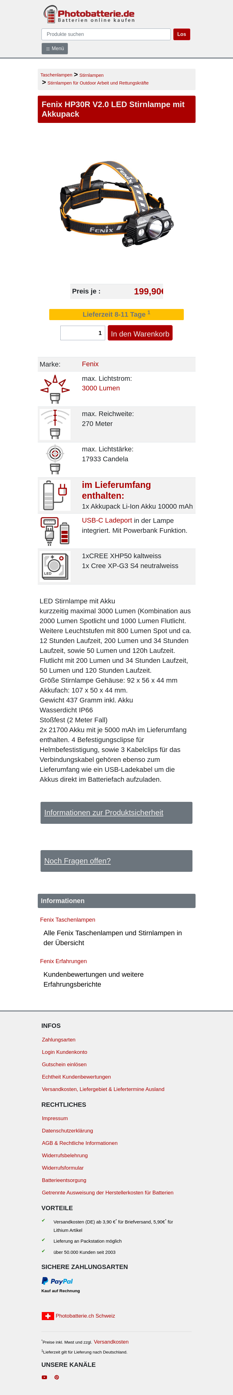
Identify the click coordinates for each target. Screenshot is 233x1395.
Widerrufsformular (63, 1168)
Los (181, 34)
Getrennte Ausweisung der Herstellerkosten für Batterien (107, 1193)
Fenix (90, 364)
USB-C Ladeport (107, 520)
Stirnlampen (92, 75)
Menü (54, 48)
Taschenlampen (56, 74)
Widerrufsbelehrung (65, 1155)
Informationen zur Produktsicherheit (103, 812)
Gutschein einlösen (64, 1064)
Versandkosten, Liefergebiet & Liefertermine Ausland (103, 1089)
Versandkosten (111, 1342)
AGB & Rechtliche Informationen (80, 1143)
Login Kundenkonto (64, 1052)
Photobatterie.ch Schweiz (78, 1316)
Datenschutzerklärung (67, 1131)
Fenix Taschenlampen (68, 919)
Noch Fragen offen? (77, 861)
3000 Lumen (101, 388)
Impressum (55, 1118)
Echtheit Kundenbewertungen (76, 1077)
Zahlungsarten (59, 1040)
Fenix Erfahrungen (63, 961)
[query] (106, 34)
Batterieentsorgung (64, 1180)
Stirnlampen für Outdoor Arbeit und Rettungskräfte (98, 82)
